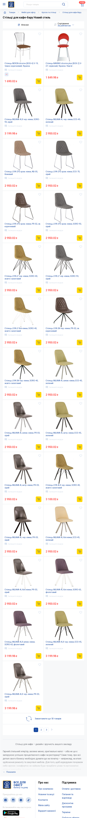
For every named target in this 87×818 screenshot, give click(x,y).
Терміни (66, 775)
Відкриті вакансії (47, 774)
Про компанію (45, 752)
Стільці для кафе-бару (72, 12)
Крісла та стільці (49, 12)
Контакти (43, 763)
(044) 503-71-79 (16, 800)
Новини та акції (46, 757)
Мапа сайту (44, 768)
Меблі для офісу (28, 12)
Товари (12, 12)
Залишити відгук (13, 70)
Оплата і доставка (71, 752)
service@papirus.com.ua (16, 805)
